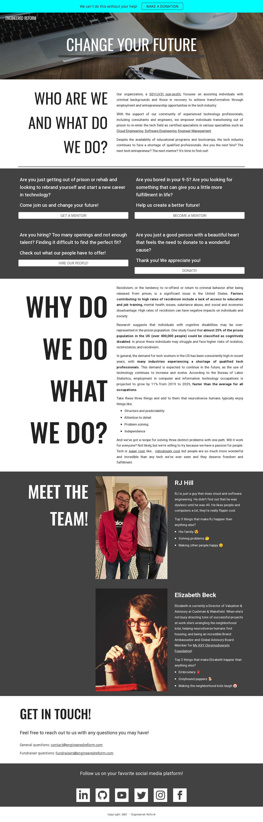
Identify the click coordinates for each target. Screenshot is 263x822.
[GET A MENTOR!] (73, 215)
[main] (131, 46)
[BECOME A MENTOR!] (190, 215)
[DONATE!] (190, 270)
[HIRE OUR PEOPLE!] (73, 263)
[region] (131, 6)
